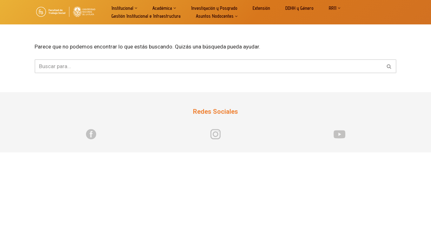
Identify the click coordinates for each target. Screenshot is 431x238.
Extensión (261, 8)
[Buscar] (208, 66)
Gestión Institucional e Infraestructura (146, 16)
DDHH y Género (299, 8)
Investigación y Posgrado (214, 8)
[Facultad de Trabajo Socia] (68, 12)
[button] (136, 8)
